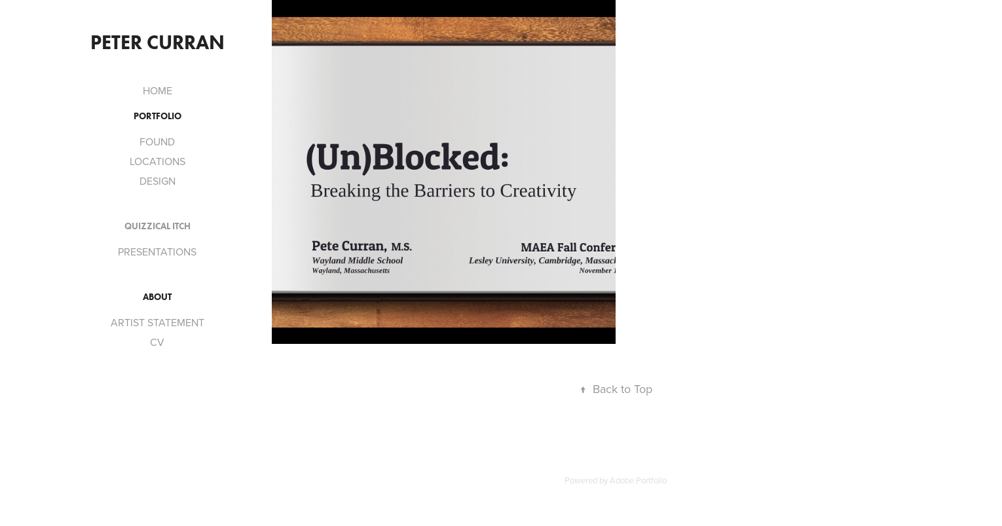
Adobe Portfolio (638, 480)
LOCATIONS (157, 161)
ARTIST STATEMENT (157, 322)
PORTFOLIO (157, 116)
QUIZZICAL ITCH (157, 226)
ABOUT (157, 297)
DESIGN (157, 181)
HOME (157, 90)
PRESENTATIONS (157, 251)
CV (157, 342)
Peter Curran (157, 42)
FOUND (157, 141)
